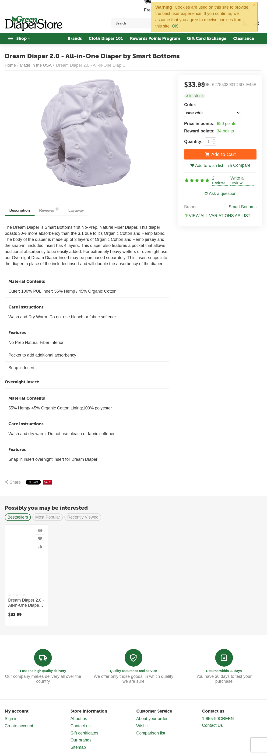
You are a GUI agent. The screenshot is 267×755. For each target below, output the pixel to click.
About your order (152, 718)
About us (78, 718)
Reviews (49, 209)
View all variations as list (219, 215)
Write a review (237, 180)
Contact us (80, 726)
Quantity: (193, 141)
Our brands (80, 740)
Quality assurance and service (133, 671)
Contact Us (212, 725)
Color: (190, 104)
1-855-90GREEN (218, 718)
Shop (21, 38)
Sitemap (78, 747)
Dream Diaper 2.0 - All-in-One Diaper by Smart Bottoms (26, 603)
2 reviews (219, 180)
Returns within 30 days (224, 671)
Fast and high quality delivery (43, 671)
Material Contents (26, 281)
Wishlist (143, 726)
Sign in (11, 718)
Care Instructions (25, 307)
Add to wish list (206, 165)
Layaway (76, 210)
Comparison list (150, 733)
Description (19, 210)
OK (175, 26)
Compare (239, 165)
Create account (19, 726)
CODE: (204, 84)
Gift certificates (84, 733)
